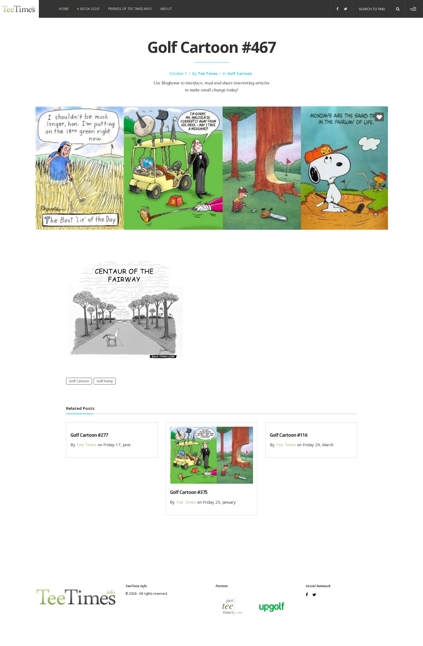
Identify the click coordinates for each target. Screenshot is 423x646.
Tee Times (207, 73)
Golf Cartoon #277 (89, 435)
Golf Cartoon (239, 73)
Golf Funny (105, 381)
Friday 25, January (219, 502)
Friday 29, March (318, 444)
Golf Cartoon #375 (188, 492)
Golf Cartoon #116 (288, 435)
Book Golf (90, 8)
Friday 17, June (117, 444)
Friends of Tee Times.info (130, 8)
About (166, 8)
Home (64, 8)
